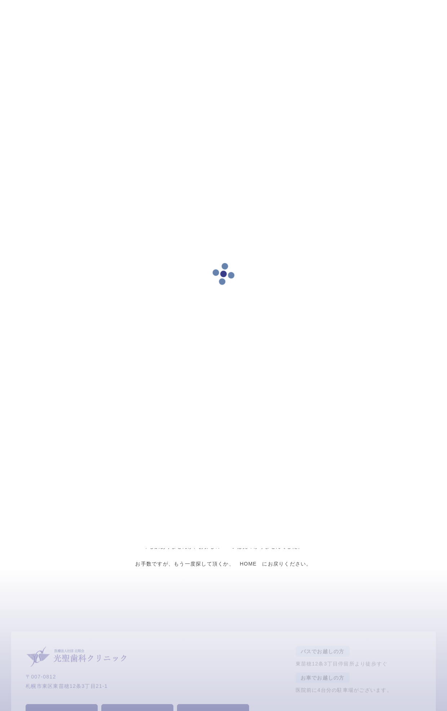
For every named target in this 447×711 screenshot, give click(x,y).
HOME (248, 564)
